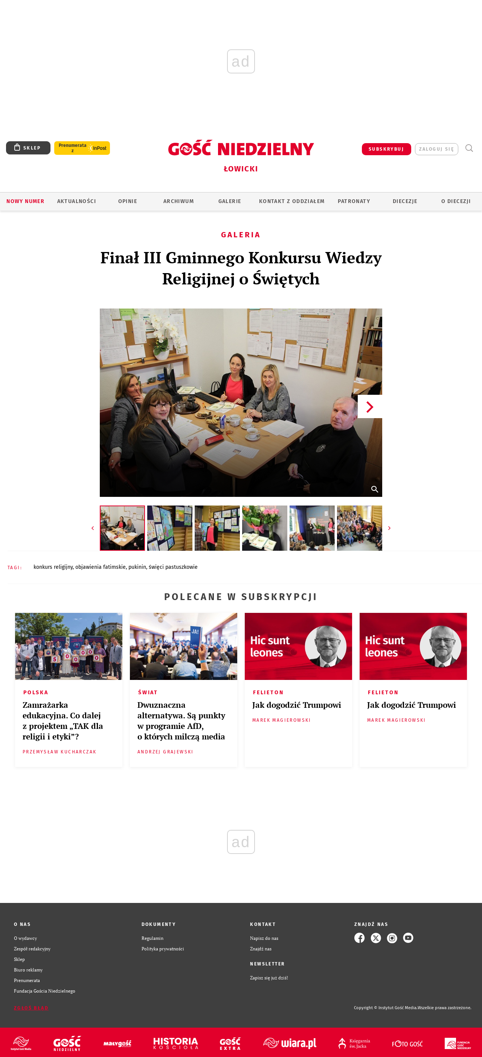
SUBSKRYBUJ (386, 149)
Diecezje (405, 201)
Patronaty (354, 201)
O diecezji (456, 201)
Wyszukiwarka (469, 148)
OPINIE (127, 201)
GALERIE (229, 201)
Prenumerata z (73, 148)
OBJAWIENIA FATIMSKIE (100, 567)
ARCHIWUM (178, 201)
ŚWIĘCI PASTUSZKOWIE (173, 567)
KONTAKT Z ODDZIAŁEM (292, 201)
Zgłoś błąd (31, 1008)
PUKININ (137, 567)
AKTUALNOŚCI (76, 201)
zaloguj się (436, 149)
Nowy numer (25, 201)
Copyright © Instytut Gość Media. (386, 1007)
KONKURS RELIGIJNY (53, 567)
